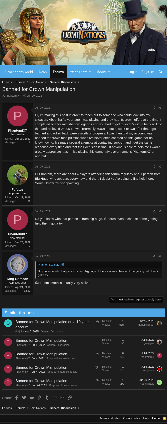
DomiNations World (19, 71)
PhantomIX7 (13, 95)
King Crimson (17, 279)
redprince (147, 370)
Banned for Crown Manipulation (39, 341)
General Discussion (50, 331)
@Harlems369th (47, 283)
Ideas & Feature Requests (60, 371)
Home (156, 418)
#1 (160, 107)
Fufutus (17, 189)
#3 (160, 211)
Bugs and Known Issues (59, 358)
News (43, 71)
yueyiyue (147, 343)
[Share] (154, 107)
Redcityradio (145, 383)
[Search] (160, 71)
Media (101, 71)
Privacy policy (131, 418)
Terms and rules (110, 418)
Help (146, 418)
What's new (78, 71)
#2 (160, 166)
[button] (90, 71)
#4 (160, 256)
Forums (58, 71)
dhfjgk (17, 331)
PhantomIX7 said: (49, 264)
